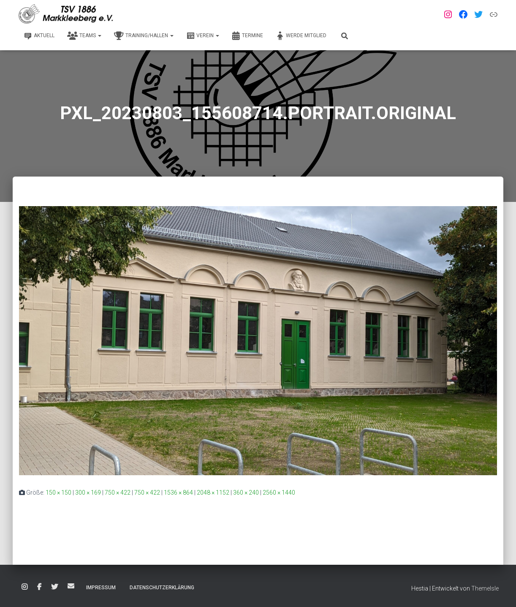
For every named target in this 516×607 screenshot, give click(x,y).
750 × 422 (117, 492)
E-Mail (71, 585)
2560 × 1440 (279, 492)
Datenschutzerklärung (162, 588)
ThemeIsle (485, 588)
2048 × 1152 (213, 492)
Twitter (54, 587)
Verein (202, 36)
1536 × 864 (178, 492)
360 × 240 (246, 492)
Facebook (39, 587)
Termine (247, 36)
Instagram (24, 587)
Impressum (101, 588)
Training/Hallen (144, 36)
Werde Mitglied (301, 36)
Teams (84, 36)
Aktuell (39, 36)
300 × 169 (88, 492)
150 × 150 (58, 492)
